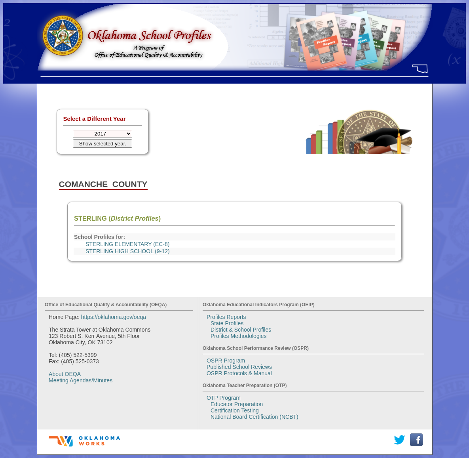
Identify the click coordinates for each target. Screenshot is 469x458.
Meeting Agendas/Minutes (80, 380)
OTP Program (224, 398)
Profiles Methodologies (239, 336)
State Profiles (227, 323)
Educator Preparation (237, 404)
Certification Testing (235, 410)
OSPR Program (226, 360)
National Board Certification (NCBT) (254, 417)
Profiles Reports (226, 317)
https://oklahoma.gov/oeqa (113, 317)
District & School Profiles (241, 329)
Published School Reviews (239, 367)
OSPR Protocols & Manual (239, 373)
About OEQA (65, 374)
